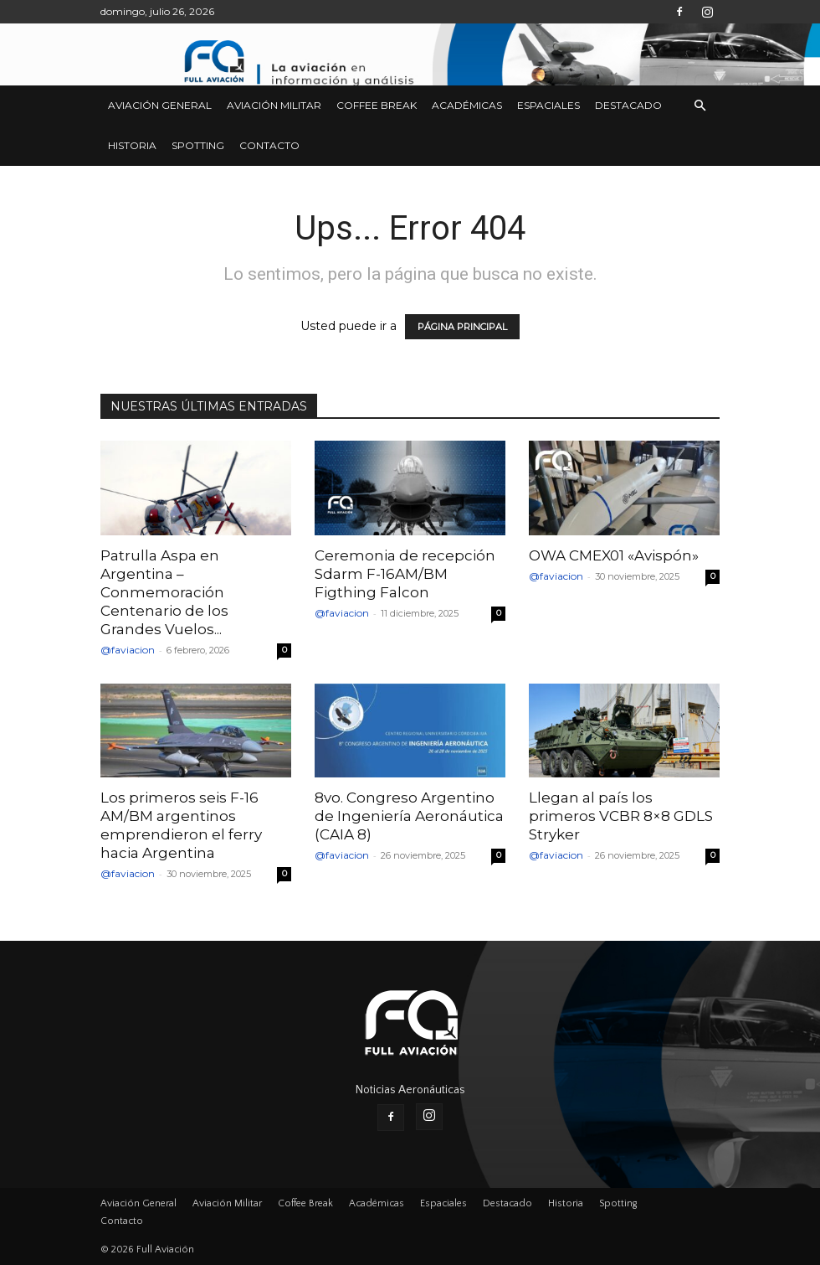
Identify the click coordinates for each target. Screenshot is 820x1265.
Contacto (269, 145)
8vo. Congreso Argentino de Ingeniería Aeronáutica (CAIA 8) (409, 816)
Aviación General (160, 105)
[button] (699, 106)
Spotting (198, 145)
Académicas (467, 105)
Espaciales (548, 105)
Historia (132, 145)
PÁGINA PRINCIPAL (462, 327)
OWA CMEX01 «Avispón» (614, 555)
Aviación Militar (274, 105)
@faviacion (127, 649)
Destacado (628, 105)
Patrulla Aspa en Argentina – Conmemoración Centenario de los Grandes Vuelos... (164, 592)
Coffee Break (376, 105)
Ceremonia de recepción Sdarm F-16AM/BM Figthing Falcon (405, 574)
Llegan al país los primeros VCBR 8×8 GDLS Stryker (621, 816)
